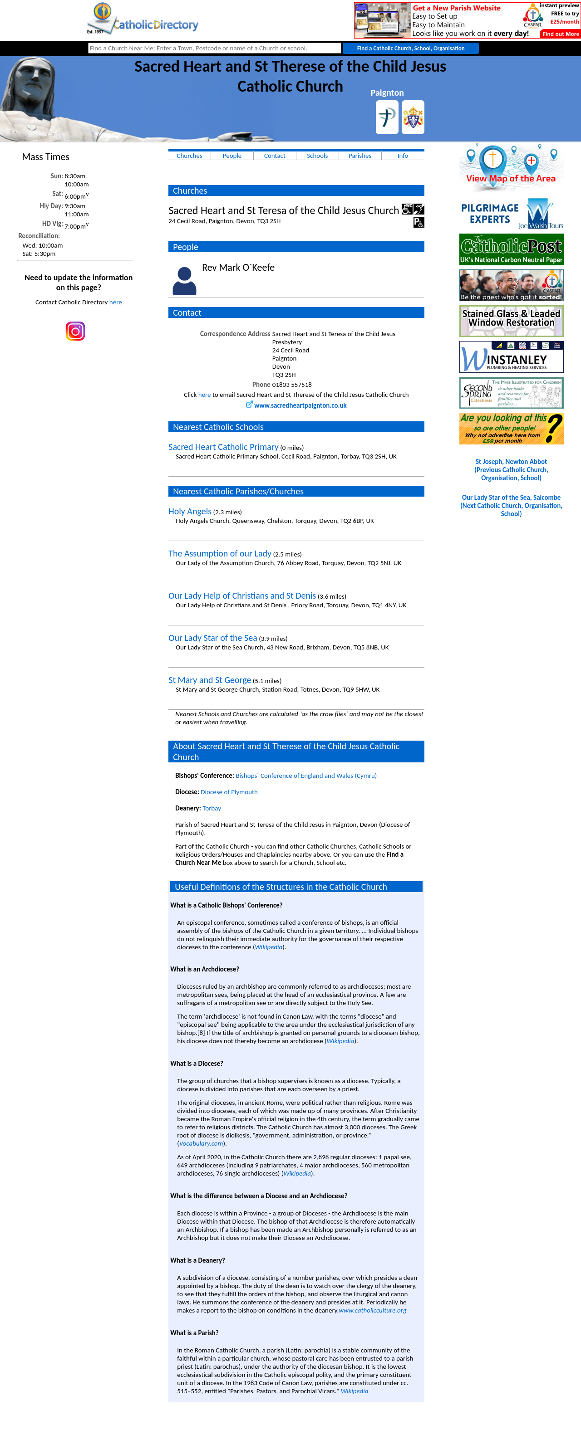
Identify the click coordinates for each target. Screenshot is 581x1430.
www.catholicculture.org (372, 1310)
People (232, 155)
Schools (317, 155)
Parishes (360, 155)
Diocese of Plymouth (229, 792)
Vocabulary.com (201, 1143)
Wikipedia (268, 947)
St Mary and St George (209, 679)
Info (403, 155)
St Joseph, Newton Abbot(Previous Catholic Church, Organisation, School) (511, 470)
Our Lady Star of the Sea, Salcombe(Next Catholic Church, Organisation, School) (511, 505)
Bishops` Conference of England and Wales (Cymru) (306, 775)
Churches (189, 155)
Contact (275, 155)
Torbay (211, 808)
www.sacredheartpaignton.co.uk (296, 405)
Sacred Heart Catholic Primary (223, 446)
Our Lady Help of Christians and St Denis (242, 595)
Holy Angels (190, 511)
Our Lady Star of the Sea (212, 637)
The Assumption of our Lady (219, 553)
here (115, 302)
